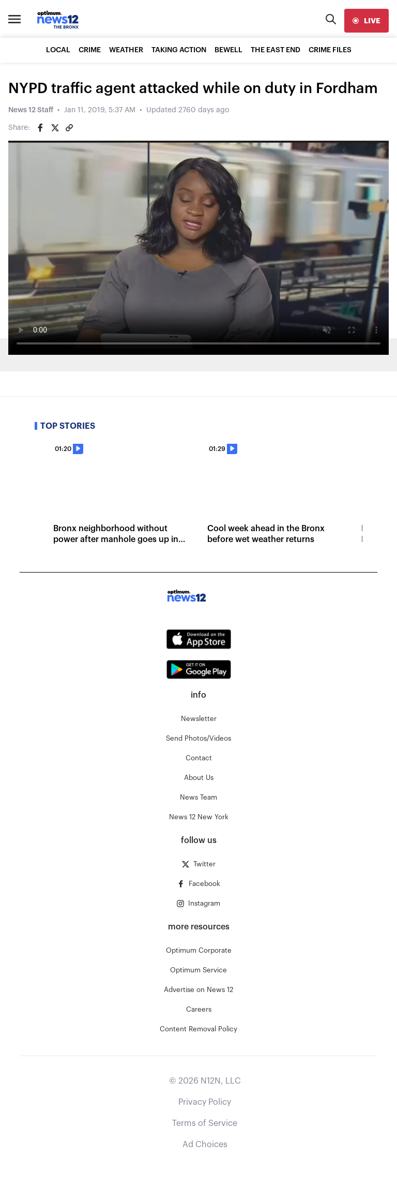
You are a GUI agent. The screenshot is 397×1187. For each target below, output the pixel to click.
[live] (366, 21)
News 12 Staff (30, 110)
